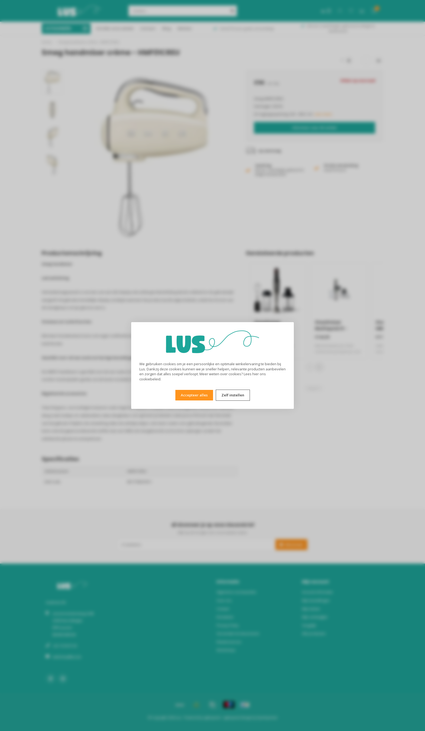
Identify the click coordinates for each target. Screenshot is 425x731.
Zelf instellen (232, 395)
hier (255, 373)
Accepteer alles (194, 395)
